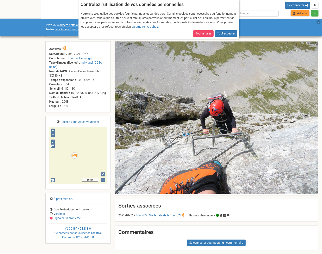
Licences (28, 193)
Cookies (35, 195)
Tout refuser (203, 7)
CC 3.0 (78, 233)
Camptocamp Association (15, 195)
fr (315, 5)
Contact (12, 193)
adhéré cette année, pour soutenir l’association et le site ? (96, 25)
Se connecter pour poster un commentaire (216, 242)
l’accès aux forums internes (72, 29)
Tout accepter (226, 7)
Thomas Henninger (80, 58)
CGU (20, 193)
